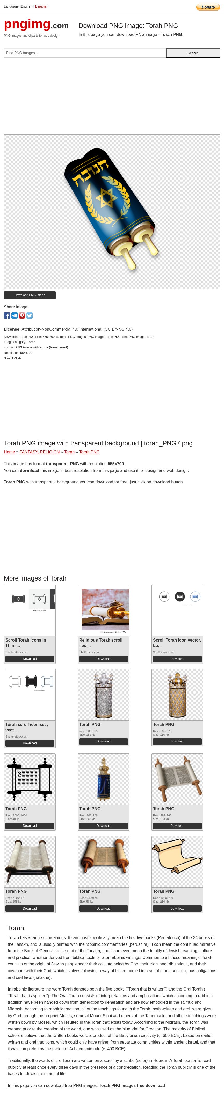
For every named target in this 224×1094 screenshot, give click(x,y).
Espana (40, 6)
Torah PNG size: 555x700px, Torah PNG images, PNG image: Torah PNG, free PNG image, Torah (86, 337)
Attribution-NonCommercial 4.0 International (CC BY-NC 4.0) (77, 329)
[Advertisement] (112, 98)
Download (30, 659)
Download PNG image (30, 295)
